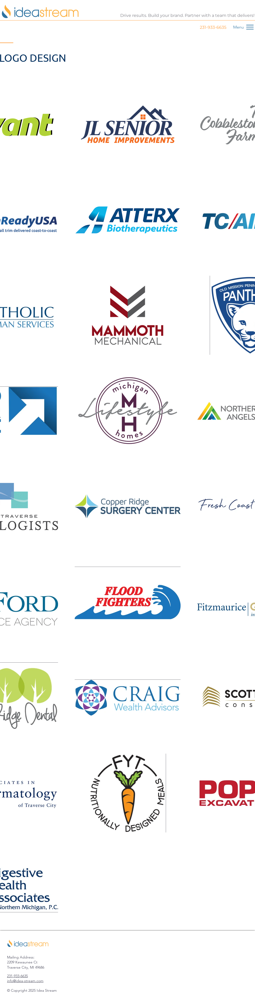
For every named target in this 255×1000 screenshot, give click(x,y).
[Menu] (241, 27)
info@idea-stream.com (25, 980)
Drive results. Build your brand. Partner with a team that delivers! (187, 15)
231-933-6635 (213, 27)
